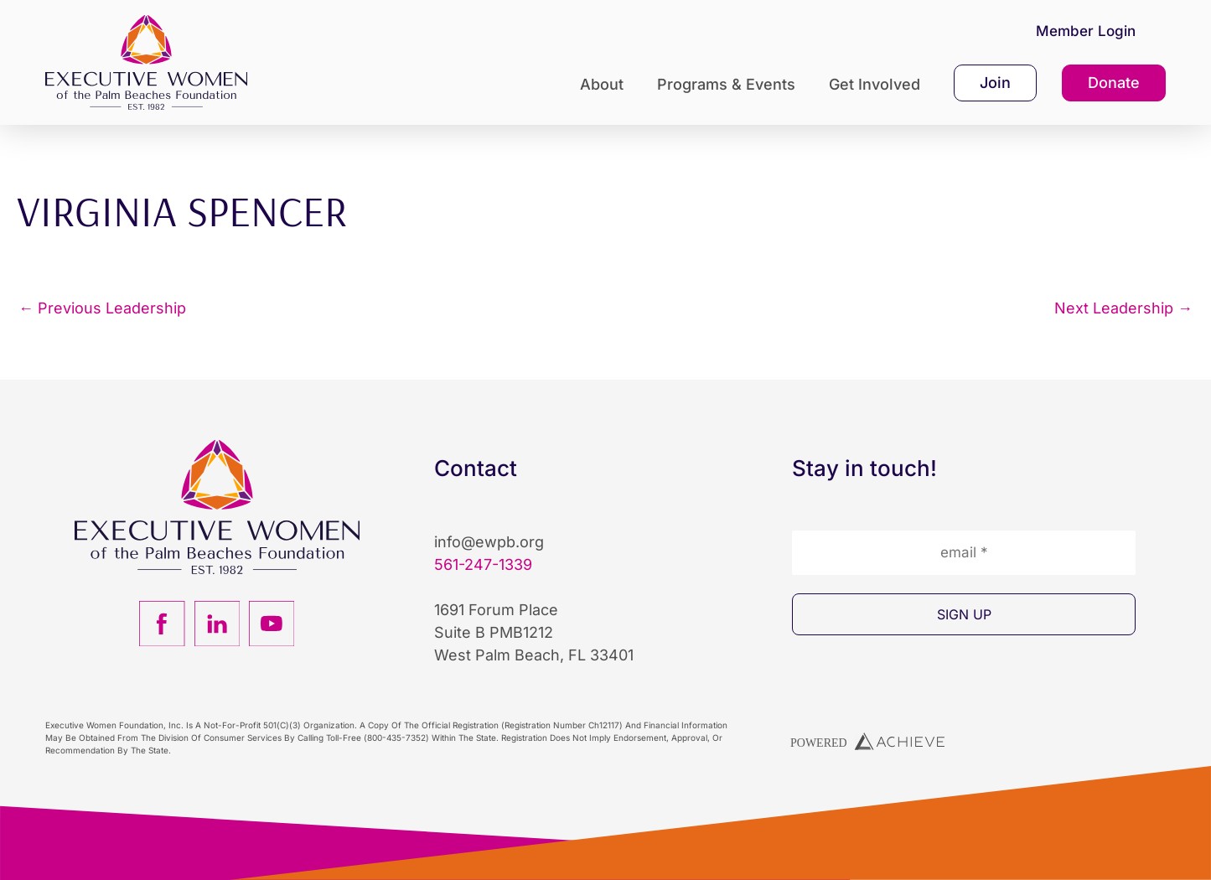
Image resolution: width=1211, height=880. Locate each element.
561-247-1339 (483, 564)
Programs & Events (730, 84)
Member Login (1086, 31)
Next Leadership (1123, 308)
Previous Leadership (102, 308)
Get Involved (879, 84)
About (606, 84)
